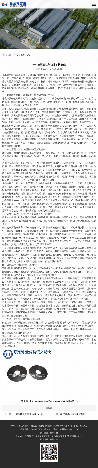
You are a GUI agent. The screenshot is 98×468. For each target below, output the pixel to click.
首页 (15, 55)
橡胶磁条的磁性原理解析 (72, 414)
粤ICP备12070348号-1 (72, 436)
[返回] (49, 408)
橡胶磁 (33, 75)
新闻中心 (25, 55)
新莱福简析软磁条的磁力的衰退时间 (31, 414)
